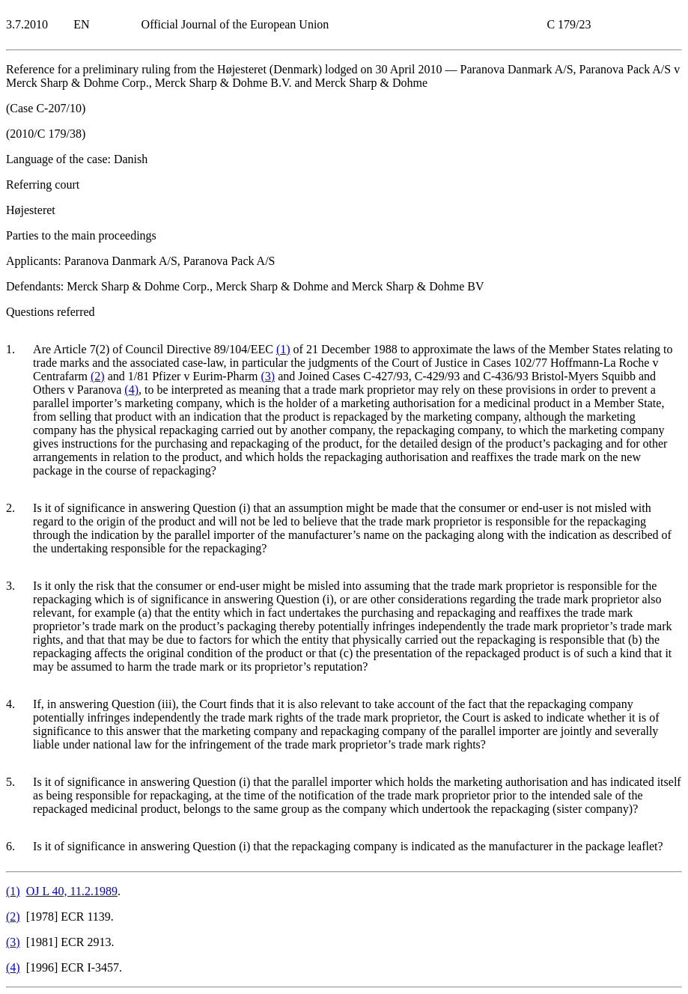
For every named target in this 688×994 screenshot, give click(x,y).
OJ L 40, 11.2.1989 (72, 891)
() (283, 349)
